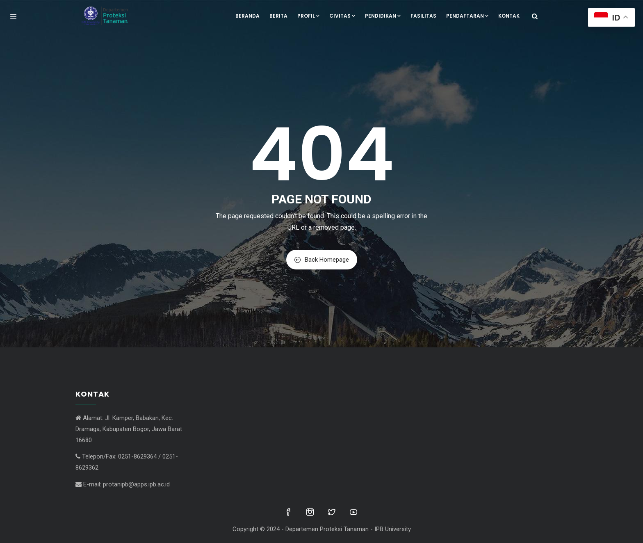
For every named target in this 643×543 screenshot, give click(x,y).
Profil (308, 15)
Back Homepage (321, 259)
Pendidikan (383, 15)
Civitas (342, 15)
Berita (278, 15)
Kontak (509, 15)
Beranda (247, 15)
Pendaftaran (467, 15)
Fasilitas (423, 15)
